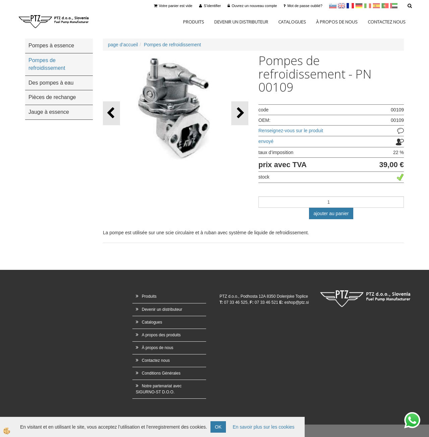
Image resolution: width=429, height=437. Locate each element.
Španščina (376, 5)
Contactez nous (387, 22)
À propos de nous (337, 22)
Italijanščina (367, 5)
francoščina (350, 5)
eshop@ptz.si (296, 302)
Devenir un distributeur (241, 22)
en (341, 5)
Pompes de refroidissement (172, 44)
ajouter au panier (331, 213)
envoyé (265, 141)
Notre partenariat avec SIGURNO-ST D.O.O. (159, 389)
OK (218, 427)
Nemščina (359, 5)
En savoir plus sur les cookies (263, 427)
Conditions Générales (161, 373)
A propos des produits (161, 335)
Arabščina (393, 5)
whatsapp (412, 415)
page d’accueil (123, 44)
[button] (239, 113)
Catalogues (292, 22)
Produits (193, 22)
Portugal (385, 5)
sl (332, 5)
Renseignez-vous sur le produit (290, 130)
